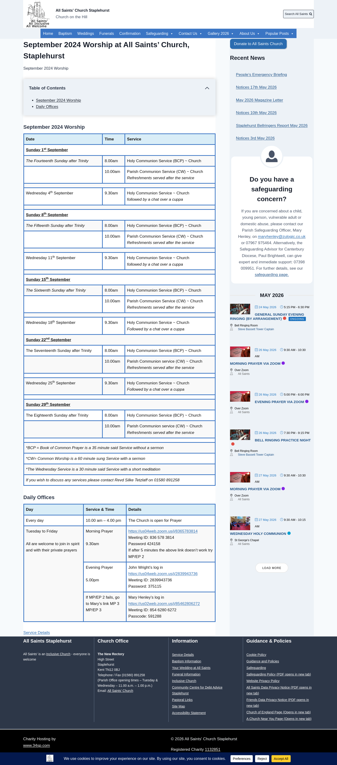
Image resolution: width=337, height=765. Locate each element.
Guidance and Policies (262, 661)
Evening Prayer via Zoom (279, 402)
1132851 (212, 749)
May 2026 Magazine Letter (259, 100)
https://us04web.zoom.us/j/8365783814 (163, 531)
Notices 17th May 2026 (256, 87)
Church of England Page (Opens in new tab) (278, 712)
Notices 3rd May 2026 (255, 138)
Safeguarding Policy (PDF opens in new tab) (278, 674)
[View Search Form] (298, 14)
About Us (283, 33)
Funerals (106, 34)
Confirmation (130, 34)
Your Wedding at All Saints (191, 668)
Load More (271, 568)
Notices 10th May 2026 (256, 113)
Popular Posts (253, 33)
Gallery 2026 (221, 33)
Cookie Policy (256, 655)
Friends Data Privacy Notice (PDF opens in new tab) (277, 703)
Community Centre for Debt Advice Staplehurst (197, 690)
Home (48, 34)
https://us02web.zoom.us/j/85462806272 (164, 603)
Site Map (178, 706)
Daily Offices (47, 106)
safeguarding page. (272, 274)
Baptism (65, 34)
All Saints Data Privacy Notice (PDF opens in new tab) (279, 690)
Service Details (36, 632)
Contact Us (190, 33)
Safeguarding (159, 33)
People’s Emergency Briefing (261, 74)
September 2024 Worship (58, 100)
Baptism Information (186, 661)
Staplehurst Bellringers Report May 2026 (272, 125)
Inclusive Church (58, 654)
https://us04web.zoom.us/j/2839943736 (163, 574)
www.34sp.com (36, 745)
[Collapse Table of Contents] (119, 88)
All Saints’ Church (120, 691)
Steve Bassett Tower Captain (256, 329)
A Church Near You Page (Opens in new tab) (278, 719)
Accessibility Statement (189, 713)
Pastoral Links (182, 700)
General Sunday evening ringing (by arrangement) (267, 316)
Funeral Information (186, 674)
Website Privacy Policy (262, 681)
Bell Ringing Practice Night (283, 440)
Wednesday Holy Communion (258, 534)
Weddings (85, 34)
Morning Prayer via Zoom (255, 363)
